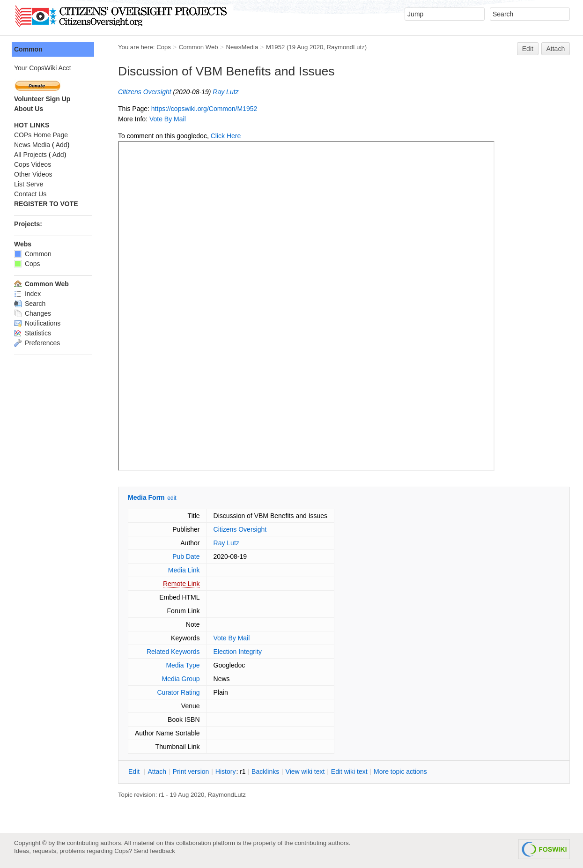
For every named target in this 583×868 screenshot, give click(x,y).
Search (29, 303)
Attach (555, 48)
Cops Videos (32, 164)
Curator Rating (178, 692)
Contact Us (30, 194)
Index (27, 293)
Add (61, 144)
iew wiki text (305, 771)
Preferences (37, 343)
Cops (163, 47)
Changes (32, 313)
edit (171, 498)
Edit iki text (349, 771)
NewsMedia (242, 47)
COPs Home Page (41, 135)
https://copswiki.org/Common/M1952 (204, 108)
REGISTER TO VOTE (46, 204)
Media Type (182, 665)
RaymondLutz (346, 47)
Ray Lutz (225, 92)
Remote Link (181, 583)
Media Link (184, 570)
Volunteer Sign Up (42, 99)
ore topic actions (400, 771)
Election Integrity (238, 651)
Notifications (37, 323)
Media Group (181, 679)
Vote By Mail (167, 119)
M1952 (275, 47)
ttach (157, 771)
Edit (527, 48)
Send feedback (154, 850)
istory (225, 771)
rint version (191, 771)
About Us (28, 108)
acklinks (265, 771)
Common (28, 49)
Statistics (32, 333)
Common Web (198, 47)
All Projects (30, 154)
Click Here (226, 136)
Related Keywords (173, 651)
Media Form (146, 497)
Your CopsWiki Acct (42, 68)
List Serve (28, 184)
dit (134, 771)
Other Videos (33, 174)
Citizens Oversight (144, 92)
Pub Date (185, 556)
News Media (32, 144)
